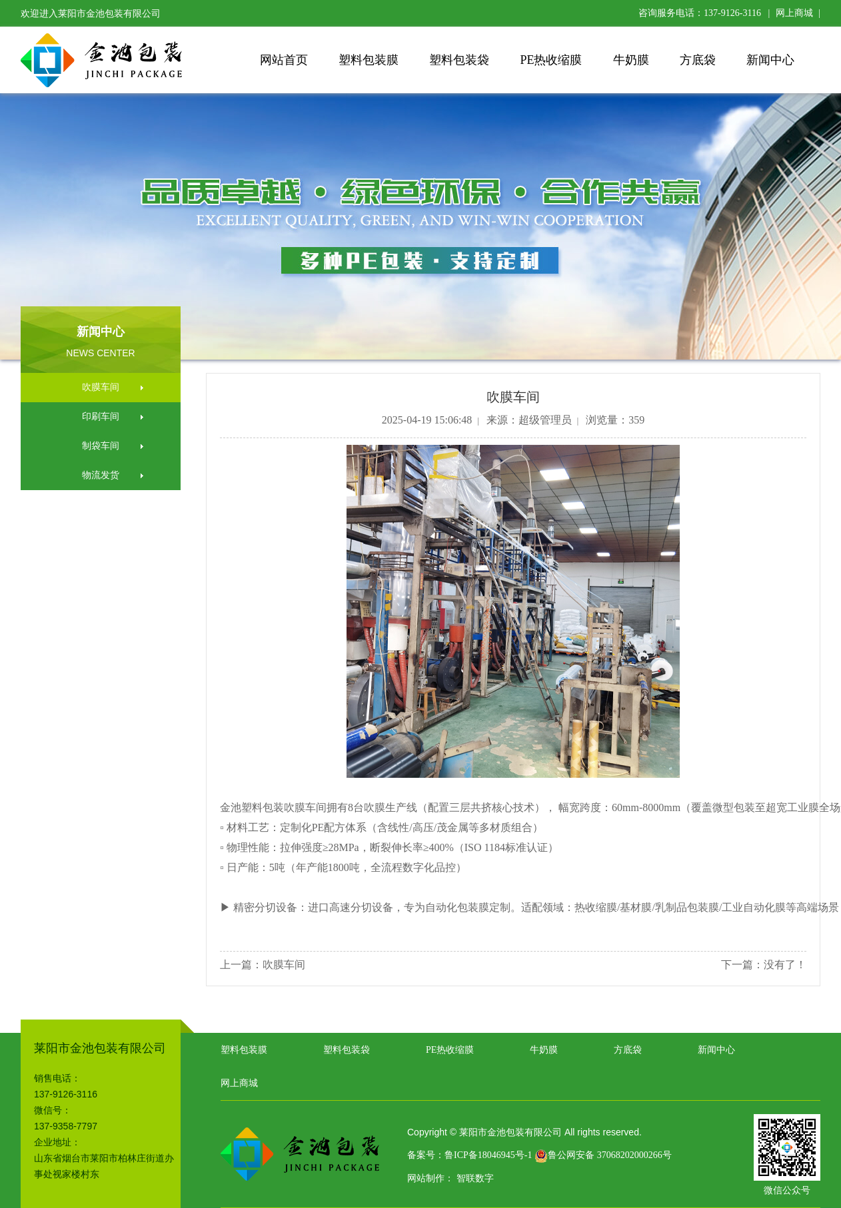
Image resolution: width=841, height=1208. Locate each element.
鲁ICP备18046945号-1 (488, 1155)
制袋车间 (100, 446)
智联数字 (475, 1178)
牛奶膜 (631, 60)
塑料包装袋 (459, 60)
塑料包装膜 (369, 60)
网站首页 (284, 60)
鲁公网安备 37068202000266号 (603, 1155)
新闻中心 (770, 60)
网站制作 (425, 1178)
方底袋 (698, 60)
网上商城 (794, 13)
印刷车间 (100, 417)
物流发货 (100, 475)
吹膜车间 (100, 387)
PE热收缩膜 (551, 60)
